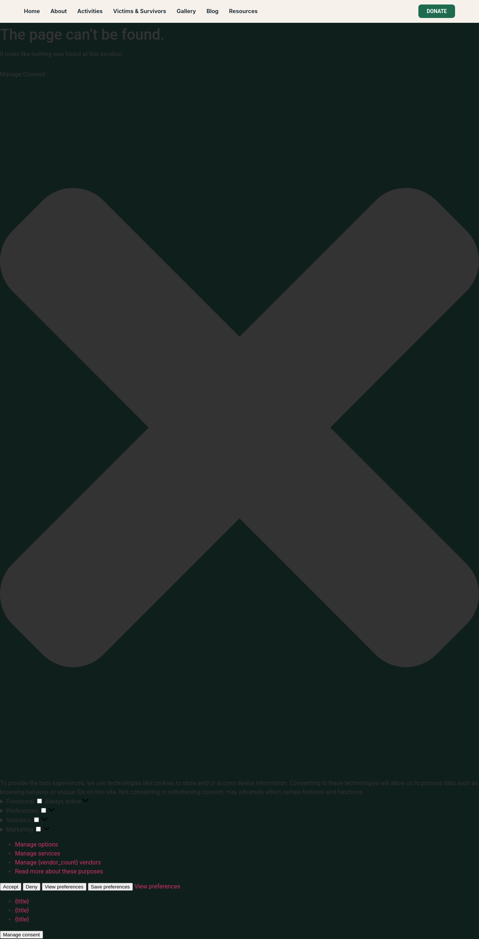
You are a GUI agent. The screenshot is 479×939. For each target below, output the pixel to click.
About (59, 11)
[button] (239, 429)
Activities (90, 11)
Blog (213, 11)
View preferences (64, 887)
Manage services (37, 853)
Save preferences (110, 887)
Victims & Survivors (139, 11)
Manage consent (21, 935)
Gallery (186, 11)
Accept (10, 887)
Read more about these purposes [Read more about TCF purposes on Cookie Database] (59, 871)
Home (32, 11)
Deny (31, 887)
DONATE (437, 11)
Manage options (36, 844)
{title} (22, 901)
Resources (243, 11)
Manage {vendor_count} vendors (58, 862)
